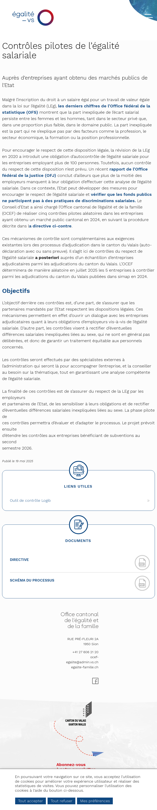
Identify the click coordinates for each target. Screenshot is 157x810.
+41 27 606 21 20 (85, 652)
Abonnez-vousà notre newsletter (75, 766)
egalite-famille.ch (84, 667)
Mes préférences (95, 801)
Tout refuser (61, 801)
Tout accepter (30, 801)
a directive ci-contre (50, 225)
